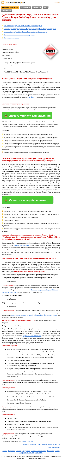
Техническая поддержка (21, 245)
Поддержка (26, 451)
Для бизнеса (25, 7)
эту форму (32, 97)
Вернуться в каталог (53, 447)
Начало (5, 451)
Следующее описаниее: (41, 444)
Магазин (18, 451)
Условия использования (38, 451)
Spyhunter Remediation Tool (32, 336)
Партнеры (37, 7)
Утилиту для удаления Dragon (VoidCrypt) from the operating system (34, 315)
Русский (57, 2)
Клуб (45, 7)
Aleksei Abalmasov (27, 441)
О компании (6, 11)
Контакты (50, 451)
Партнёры (11, 451)
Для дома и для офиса (10, 7)
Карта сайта (39, 453)
